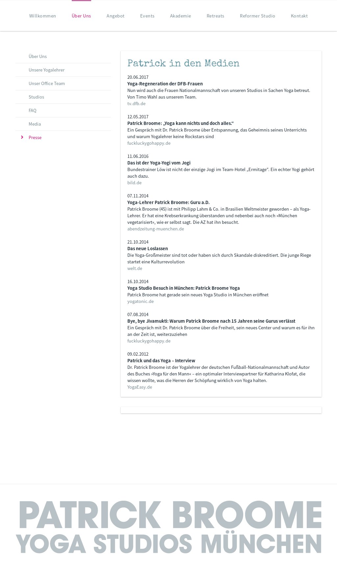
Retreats (215, 16)
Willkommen (42, 16)
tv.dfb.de (136, 103)
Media (35, 124)
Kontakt (299, 16)
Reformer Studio (257, 16)
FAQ (33, 110)
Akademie (180, 16)
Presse (35, 137)
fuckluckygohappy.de (148, 143)
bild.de (134, 182)
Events (147, 16)
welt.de (134, 268)
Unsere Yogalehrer (47, 70)
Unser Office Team (47, 83)
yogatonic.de (140, 301)
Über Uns (81, 16)
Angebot (116, 16)
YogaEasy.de (139, 387)
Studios (36, 97)
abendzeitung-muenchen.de (155, 228)
